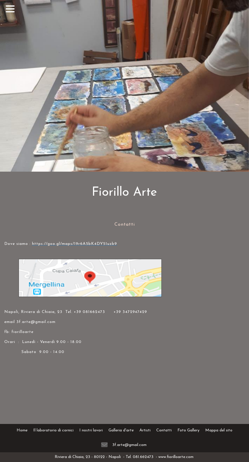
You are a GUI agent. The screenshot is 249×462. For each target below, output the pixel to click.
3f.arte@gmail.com (129, 445)
